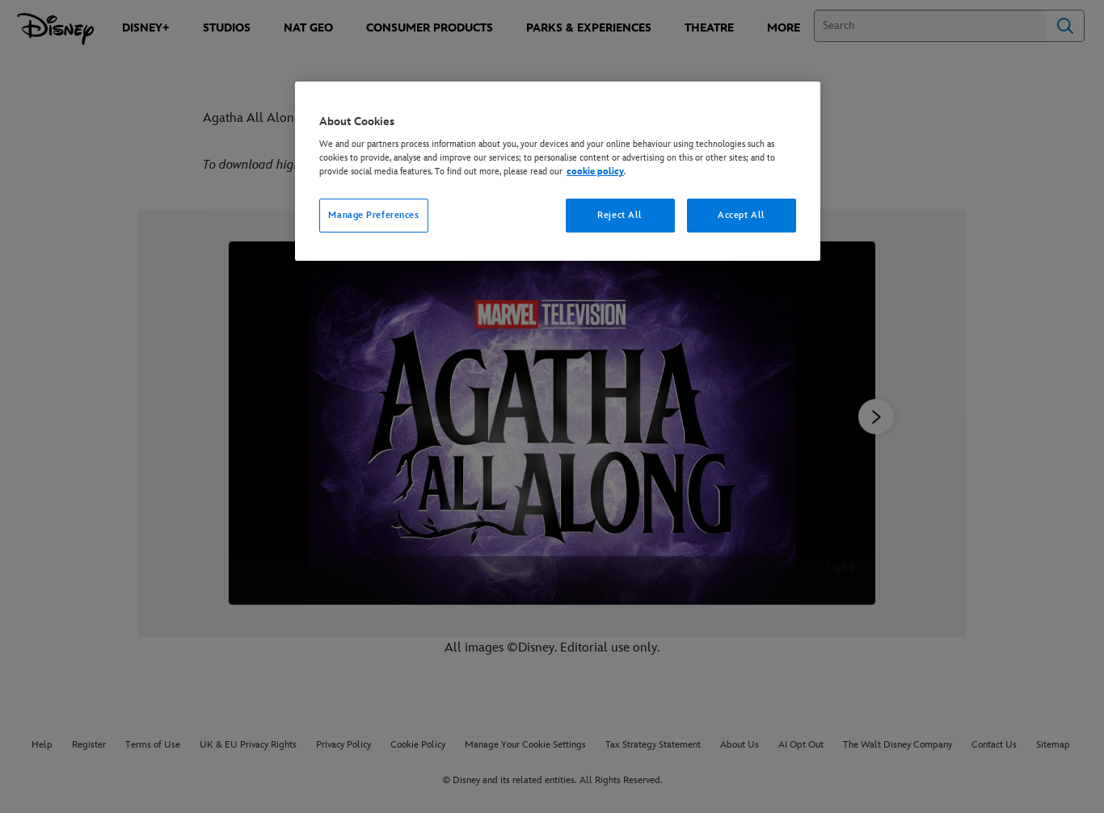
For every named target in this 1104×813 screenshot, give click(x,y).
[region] (557, 172)
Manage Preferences (373, 215)
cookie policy (595, 171)
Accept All (741, 215)
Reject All (620, 215)
